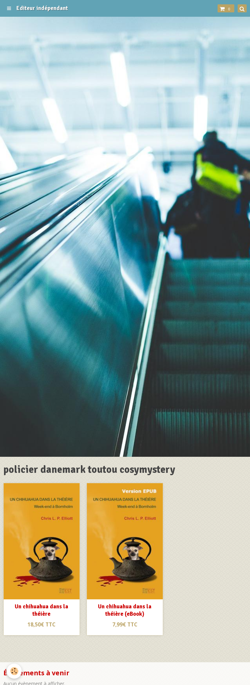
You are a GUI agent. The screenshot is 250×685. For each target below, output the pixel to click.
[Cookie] (14, 671)
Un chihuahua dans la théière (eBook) (124, 610)
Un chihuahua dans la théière (41, 610)
